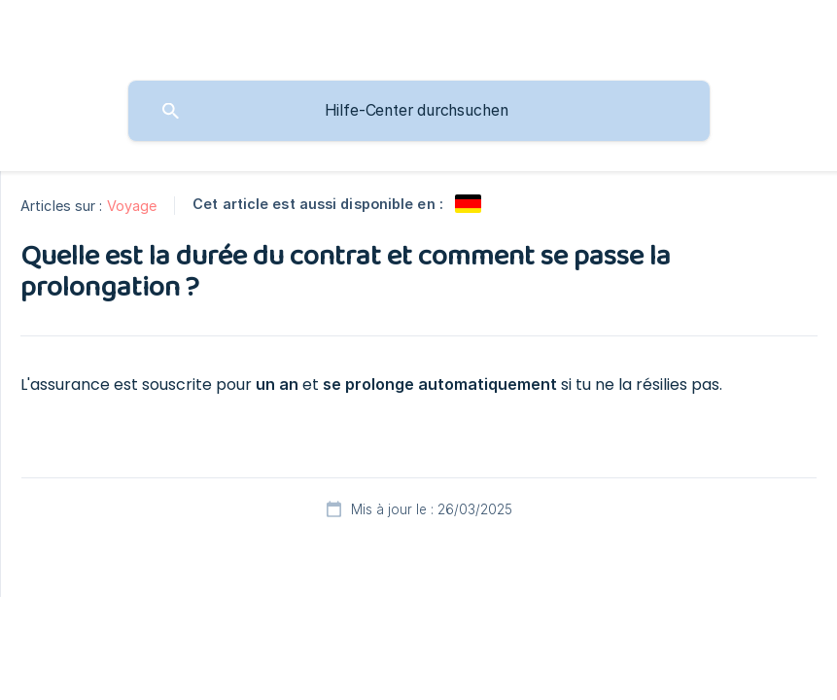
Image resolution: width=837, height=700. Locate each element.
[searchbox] (419, 111)
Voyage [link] (132, 205)
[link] (468, 203)
